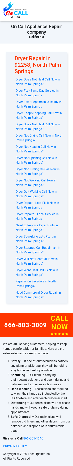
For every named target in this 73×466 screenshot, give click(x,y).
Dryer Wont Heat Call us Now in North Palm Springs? (37, 272)
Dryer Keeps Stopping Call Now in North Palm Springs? (39, 115)
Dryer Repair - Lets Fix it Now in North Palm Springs (37, 205)
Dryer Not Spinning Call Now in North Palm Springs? (36, 160)
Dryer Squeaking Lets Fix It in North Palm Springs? (36, 239)
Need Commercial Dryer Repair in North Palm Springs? (38, 295)
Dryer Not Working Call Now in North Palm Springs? (36, 183)
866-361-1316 (33, 438)
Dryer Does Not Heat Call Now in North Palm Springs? (38, 82)
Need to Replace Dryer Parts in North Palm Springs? (37, 227)
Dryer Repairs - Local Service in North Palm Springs (37, 216)
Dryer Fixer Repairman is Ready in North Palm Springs (39, 104)
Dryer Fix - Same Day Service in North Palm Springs (37, 93)
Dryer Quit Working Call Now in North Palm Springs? (36, 194)
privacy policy (15, 446)
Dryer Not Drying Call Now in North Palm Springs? (39, 138)
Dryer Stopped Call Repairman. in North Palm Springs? (38, 250)
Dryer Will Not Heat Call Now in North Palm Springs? (37, 261)
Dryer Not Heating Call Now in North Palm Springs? (36, 149)
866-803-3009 (25, 325)
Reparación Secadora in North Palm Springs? (36, 284)
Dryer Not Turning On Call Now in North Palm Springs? (38, 171)
